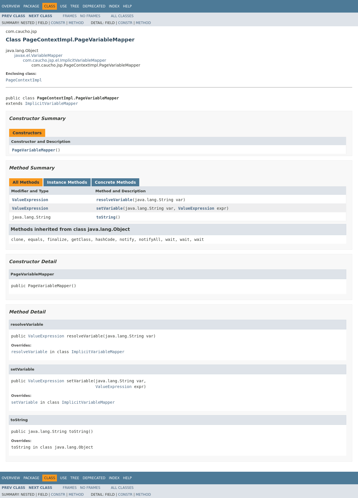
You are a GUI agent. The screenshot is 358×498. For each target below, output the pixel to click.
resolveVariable (114, 199)
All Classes (122, 16)
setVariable (109, 208)
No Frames (90, 16)
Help (127, 6)
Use (63, 6)
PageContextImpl (24, 80)
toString (106, 217)
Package (31, 6)
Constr (58, 23)
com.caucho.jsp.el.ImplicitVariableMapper (64, 60)
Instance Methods (67, 182)
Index (114, 6)
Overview (11, 6)
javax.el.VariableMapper (38, 55)
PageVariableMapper (33, 150)
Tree (74, 6)
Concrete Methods (115, 182)
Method (76, 23)
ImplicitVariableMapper (51, 103)
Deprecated (94, 6)
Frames (70, 16)
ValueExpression (30, 199)
